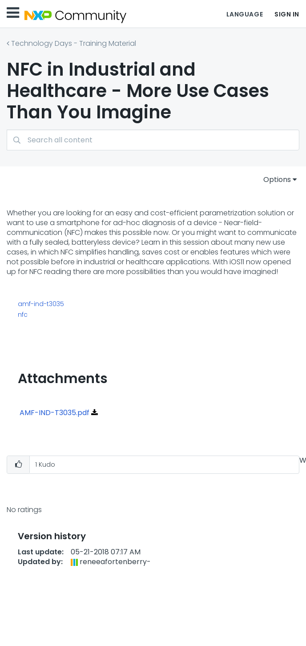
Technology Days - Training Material (73, 43)
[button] (18, 464)
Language (244, 14)
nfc (23, 314)
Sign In (286, 14)
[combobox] (153, 139)
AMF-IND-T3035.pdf (54, 413)
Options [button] (277, 179)
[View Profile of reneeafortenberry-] (115, 562)
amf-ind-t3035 (41, 303)
